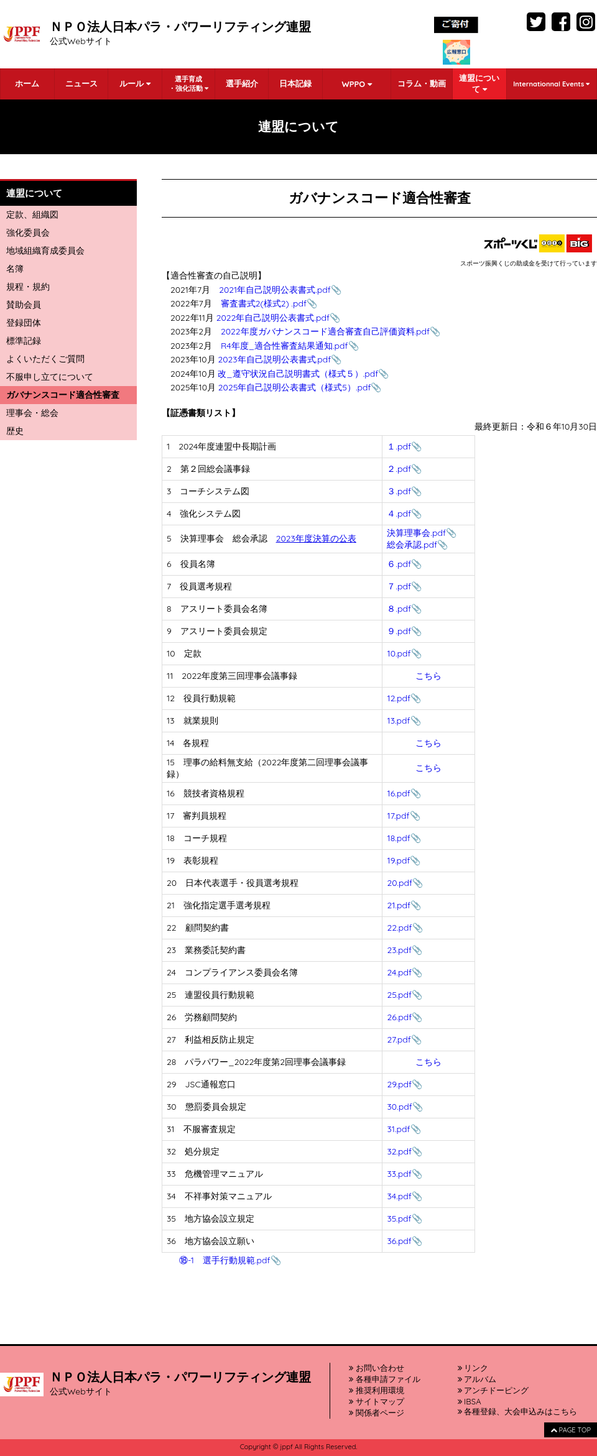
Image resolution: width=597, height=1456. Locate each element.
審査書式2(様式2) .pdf (264, 303)
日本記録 (295, 83)
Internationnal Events (551, 84)
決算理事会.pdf (416, 532)
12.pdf (398, 698)
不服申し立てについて (49, 376)
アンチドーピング (493, 1390)
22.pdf (399, 927)
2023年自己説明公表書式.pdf (274, 359)
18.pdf (398, 838)
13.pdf (398, 720)
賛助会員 (23, 304)
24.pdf (399, 972)
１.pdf (399, 446)
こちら (428, 675)
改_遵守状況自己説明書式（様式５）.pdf (298, 373)
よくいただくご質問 (45, 358)
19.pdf (398, 860)
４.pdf (399, 513)
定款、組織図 (32, 214)
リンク (473, 1368)
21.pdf (398, 905)
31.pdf (398, 1129)
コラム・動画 (421, 83)
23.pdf (399, 950)
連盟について (479, 83)
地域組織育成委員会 (45, 250)
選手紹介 (242, 83)
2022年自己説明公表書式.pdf (273, 317)
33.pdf (399, 1173)
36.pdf (399, 1240)
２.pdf (399, 468)
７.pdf (399, 586)
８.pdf (399, 608)
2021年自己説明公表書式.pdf (275, 289)
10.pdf (398, 653)
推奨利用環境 (376, 1390)
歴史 (15, 430)
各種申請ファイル (384, 1379)
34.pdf (399, 1196)
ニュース (81, 83)
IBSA (469, 1401)
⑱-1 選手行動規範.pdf (225, 1260)
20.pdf (399, 882)
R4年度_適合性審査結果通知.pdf (284, 345)
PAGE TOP (570, 1430)
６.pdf (399, 563)
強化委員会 (28, 232)
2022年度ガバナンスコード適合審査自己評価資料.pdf (325, 331)
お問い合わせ (376, 1368)
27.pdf (398, 1039)
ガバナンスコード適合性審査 (62, 394)
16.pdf (398, 793)
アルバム (477, 1379)
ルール (134, 83)
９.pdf (399, 631)
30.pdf (399, 1106)
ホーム (27, 83)
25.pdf (399, 994)
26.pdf (399, 1017)
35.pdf (399, 1218)
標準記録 (23, 340)
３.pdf (399, 491)
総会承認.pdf (412, 544)
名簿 (15, 268)
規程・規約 (28, 286)
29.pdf (399, 1084)
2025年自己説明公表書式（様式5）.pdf (294, 387)
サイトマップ (376, 1401)
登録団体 (23, 322)
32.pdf (399, 1151)
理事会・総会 (32, 412)
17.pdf (398, 815)
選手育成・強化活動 (188, 84)
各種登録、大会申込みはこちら (518, 1411)
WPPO (356, 84)
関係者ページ (376, 1412)
